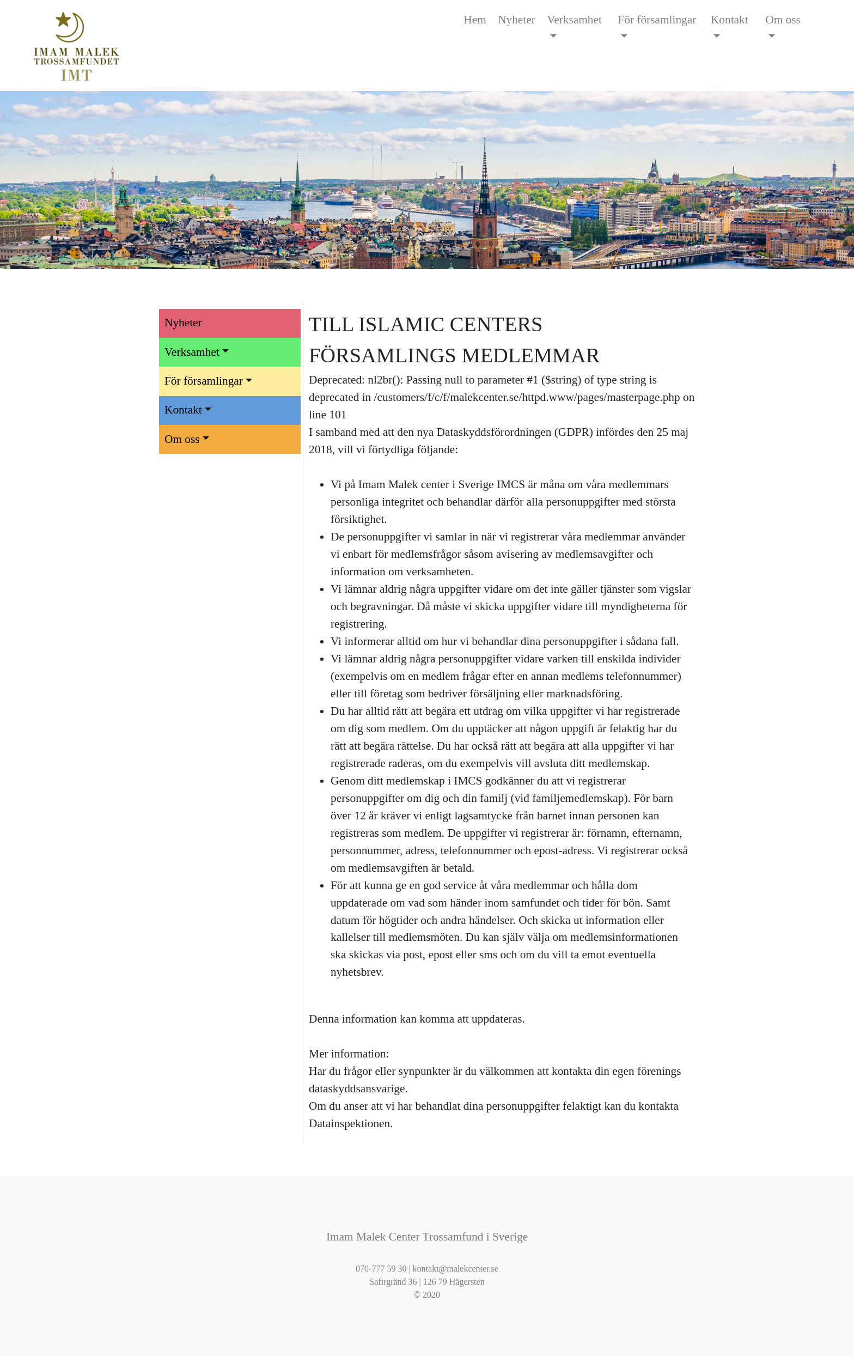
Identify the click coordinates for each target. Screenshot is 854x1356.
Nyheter (516, 19)
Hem (474, 19)
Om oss (783, 19)
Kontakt (729, 19)
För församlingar (657, 19)
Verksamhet (574, 19)
